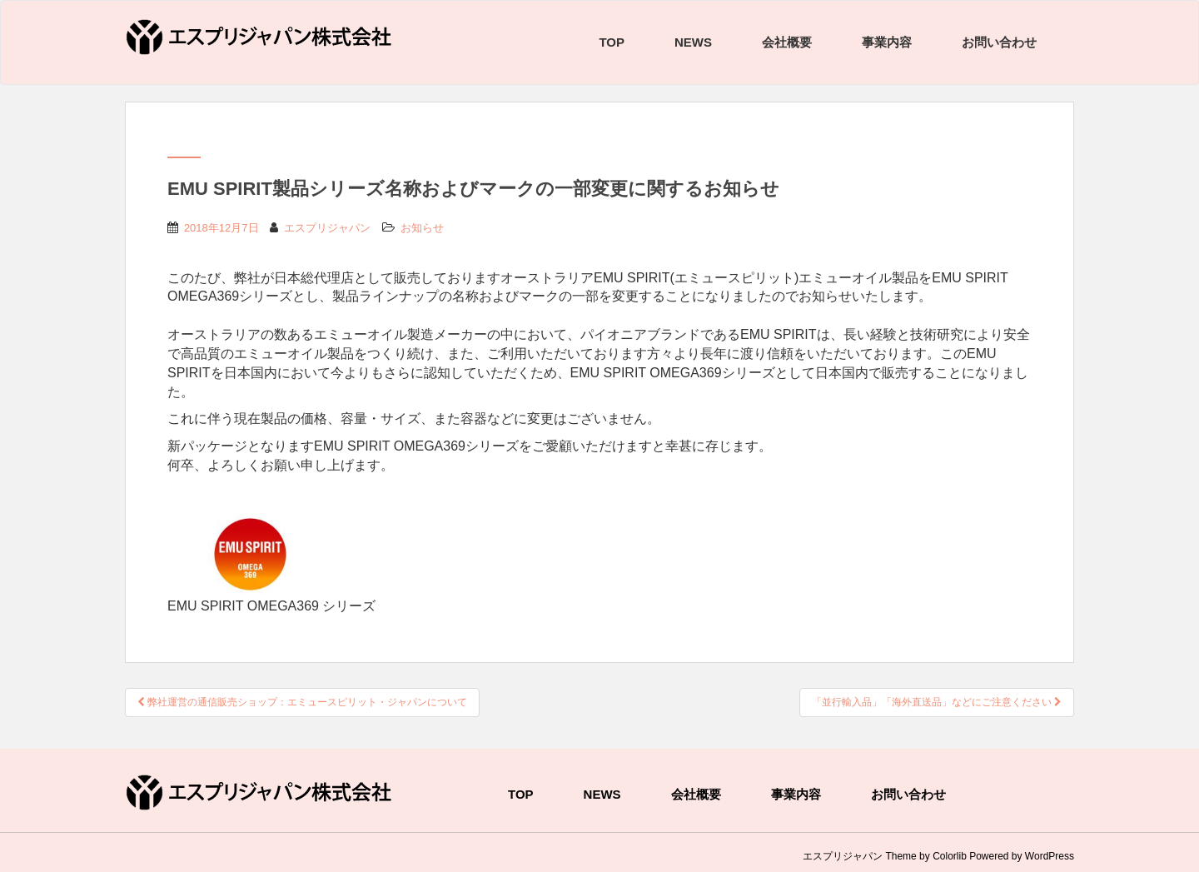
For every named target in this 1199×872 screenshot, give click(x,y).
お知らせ (422, 228)
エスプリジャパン (327, 228)
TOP (611, 42)
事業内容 (887, 42)
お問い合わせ (999, 42)
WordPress (1049, 856)
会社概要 (787, 42)
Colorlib (950, 856)
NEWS (693, 42)
